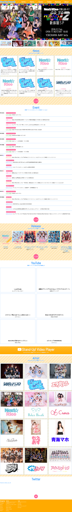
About (66, 2)
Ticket (49, 2)
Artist (24, 2)
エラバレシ (9, 165)
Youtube (19, 504)
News (32, 2)
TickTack (5, 247)
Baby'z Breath (9, 118)
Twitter (19, 503)
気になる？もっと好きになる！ (42, 248)
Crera (8, 510)
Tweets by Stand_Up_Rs (5, 483)
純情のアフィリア (10, 160)
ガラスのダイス (54, 247)
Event (41, 2)
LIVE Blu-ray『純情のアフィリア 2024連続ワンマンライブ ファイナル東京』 (66, 249)
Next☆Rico (9, 155)
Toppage (2, 503)
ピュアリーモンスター (11, 113)
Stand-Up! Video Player (38, 350)
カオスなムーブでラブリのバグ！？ (30, 248)
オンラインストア (22, 506)
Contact (19, 507)
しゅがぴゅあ (18, 247)
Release (58, 2)
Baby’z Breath (9, 509)
